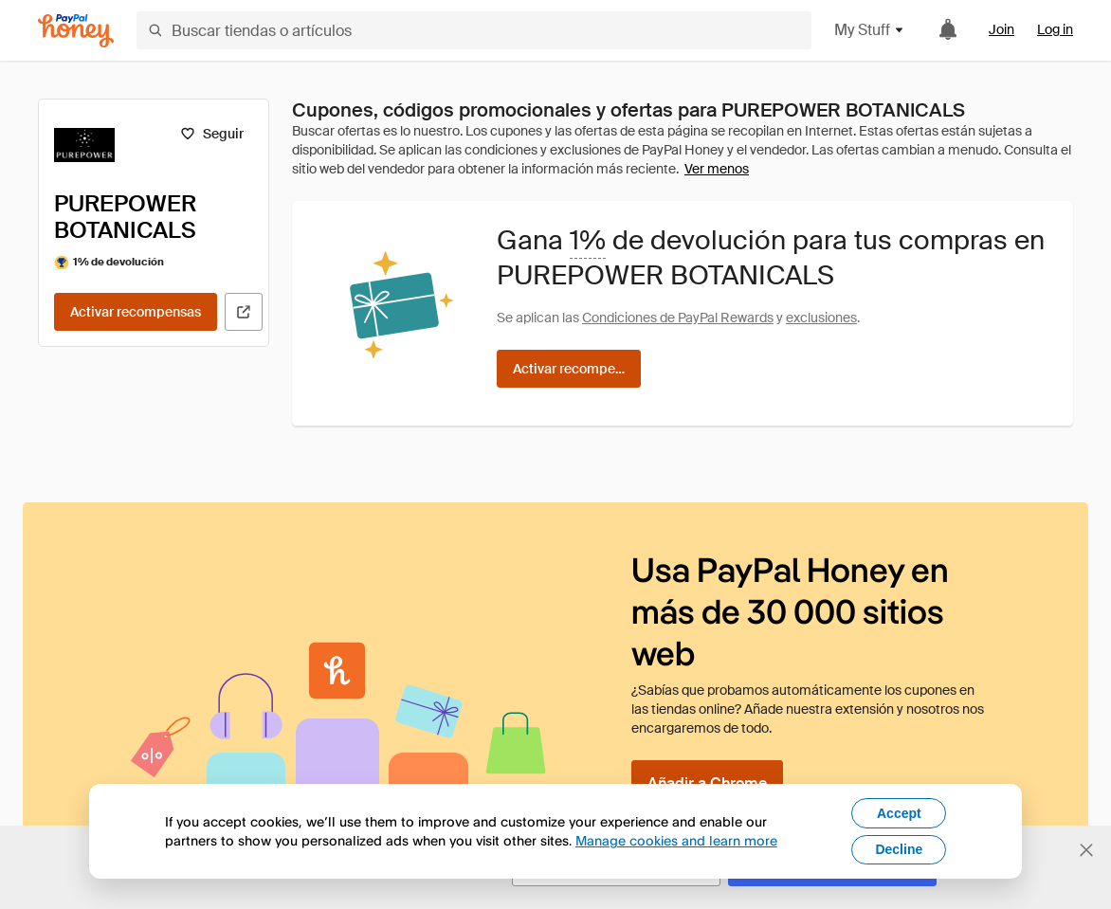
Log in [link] (1055, 29)
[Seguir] (212, 134)
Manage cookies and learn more (676, 840)
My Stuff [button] (869, 30)
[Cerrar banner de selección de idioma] (1086, 850)
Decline (898, 849)
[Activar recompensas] (135, 312)
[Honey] (76, 30)
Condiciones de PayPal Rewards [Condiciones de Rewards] (678, 317)
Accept (899, 813)
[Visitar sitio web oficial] (244, 312)
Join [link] (1001, 29)
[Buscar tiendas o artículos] (474, 30)
